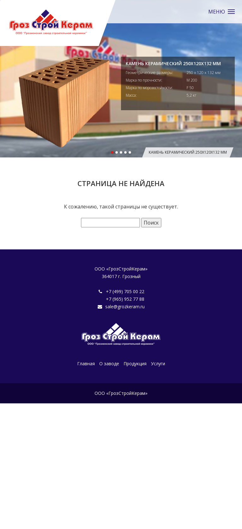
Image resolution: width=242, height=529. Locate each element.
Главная (86, 364)
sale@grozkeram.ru (125, 307)
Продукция (135, 364)
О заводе (109, 364)
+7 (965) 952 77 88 (125, 299)
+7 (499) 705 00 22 (125, 291)
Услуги (158, 364)
